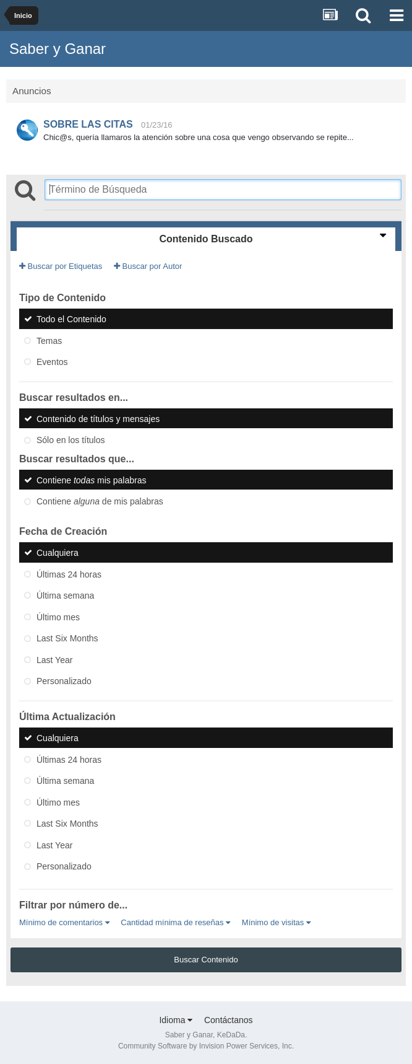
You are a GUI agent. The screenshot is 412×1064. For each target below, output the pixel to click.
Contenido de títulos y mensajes (98, 418)
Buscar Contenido (206, 959)
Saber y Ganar (57, 48)
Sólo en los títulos (70, 440)
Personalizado (64, 681)
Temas (49, 340)
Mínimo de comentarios (64, 922)
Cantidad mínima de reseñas (175, 922)
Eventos (52, 362)
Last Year (54, 659)
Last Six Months (67, 638)
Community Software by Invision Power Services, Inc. (206, 1046)
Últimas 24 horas (68, 574)
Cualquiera (57, 553)
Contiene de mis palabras (99, 501)
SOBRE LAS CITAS (88, 124)
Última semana (65, 595)
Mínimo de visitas (276, 922)
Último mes (58, 617)
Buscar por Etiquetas (60, 266)
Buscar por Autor (148, 266)
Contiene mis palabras (91, 480)
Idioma (175, 1020)
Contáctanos (228, 1020)
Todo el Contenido (71, 319)
